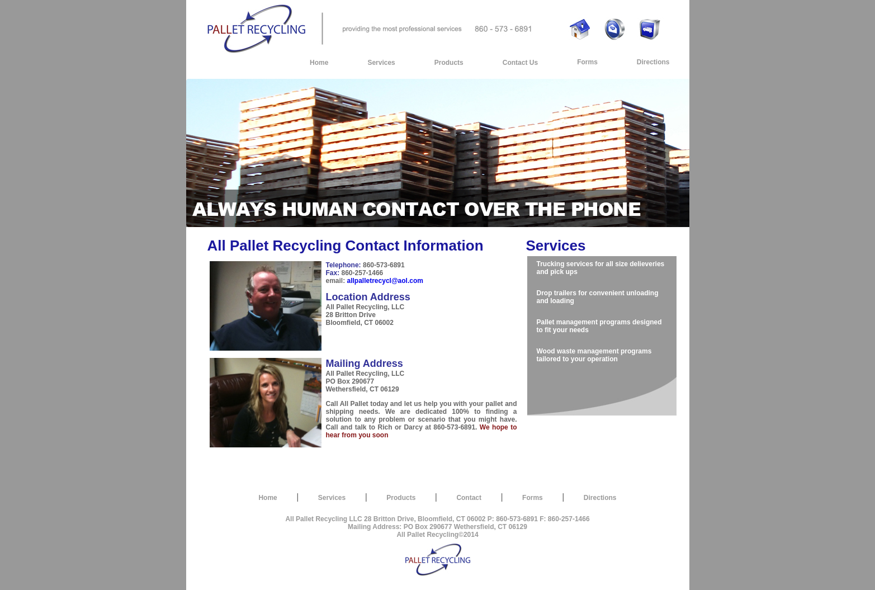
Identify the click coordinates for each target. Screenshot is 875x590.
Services (381, 63)
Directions (653, 62)
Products (448, 63)
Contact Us (520, 63)
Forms (587, 62)
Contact (468, 498)
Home (319, 63)
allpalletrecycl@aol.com (385, 281)
